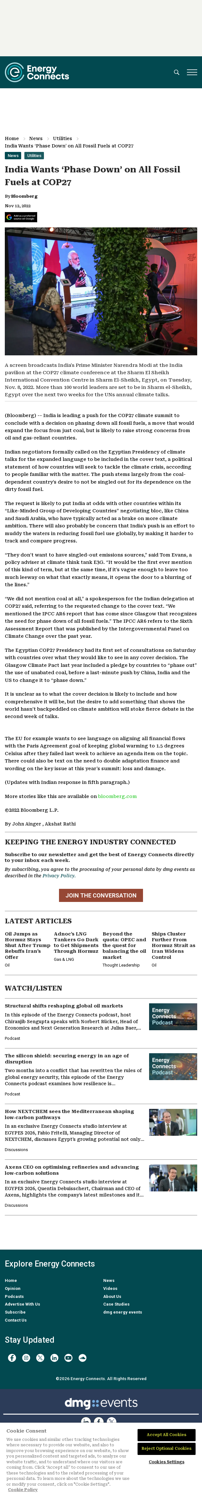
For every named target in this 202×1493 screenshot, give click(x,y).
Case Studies (116, 1304)
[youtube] (68, 1358)
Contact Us (16, 1320)
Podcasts (14, 1296)
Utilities (62, 138)
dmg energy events (122, 1312)
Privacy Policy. (59, 875)
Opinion (13, 1288)
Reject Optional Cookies (167, 1448)
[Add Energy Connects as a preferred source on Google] (21, 217)
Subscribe (15, 1312)
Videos (110, 1288)
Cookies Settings (166, 1462)
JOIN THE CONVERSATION (101, 895)
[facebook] (12, 1358)
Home (12, 138)
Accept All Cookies (166, 1435)
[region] (101, 1458)
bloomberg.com (117, 796)
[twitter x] (40, 1358)
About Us (112, 1296)
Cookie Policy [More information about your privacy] (23, 1490)
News (36, 138)
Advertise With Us (22, 1304)
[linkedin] (54, 1358)
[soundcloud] (83, 1358)
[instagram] (26, 1358)
